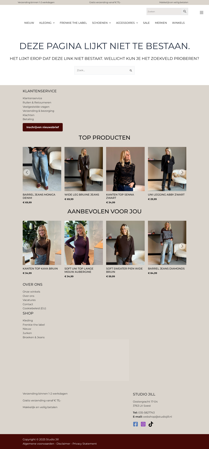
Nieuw (29, 22)
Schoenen (101, 23)
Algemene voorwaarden (38, 443)
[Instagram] (143, 424)
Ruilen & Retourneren (37, 102)
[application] (53, 23)
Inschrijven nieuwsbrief (42, 127)
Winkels (178, 22)
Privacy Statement (84, 443)
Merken (161, 22)
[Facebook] (135, 424)
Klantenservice (32, 98)
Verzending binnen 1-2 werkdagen (36, 2)
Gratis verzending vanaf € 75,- (105, 2)
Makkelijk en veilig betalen (173, 2)
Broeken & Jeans (34, 337)
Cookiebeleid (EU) (34, 308)
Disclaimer (63, 443)
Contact (28, 304)
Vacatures (29, 300)
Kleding (47, 23)
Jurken (27, 333)
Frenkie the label (73, 22)
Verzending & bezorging (38, 110)
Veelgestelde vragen (36, 106)
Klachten (28, 115)
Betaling (28, 119)
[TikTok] (150, 424)
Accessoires (127, 23)
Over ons (28, 295)
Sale (146, 22)
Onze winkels (31, 291)
